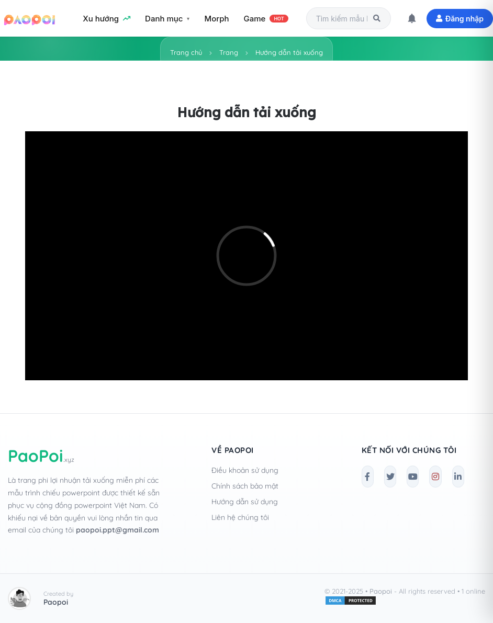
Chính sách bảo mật (244, 486)
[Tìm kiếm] (377, 18)
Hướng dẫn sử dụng (244, 501)
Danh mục (164, 19)
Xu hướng (106, 19)
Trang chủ (186, 52)
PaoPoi (41, 455)
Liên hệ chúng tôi (240, 517)
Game (266, 19)
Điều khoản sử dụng (244, 470)
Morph (216, 19)
